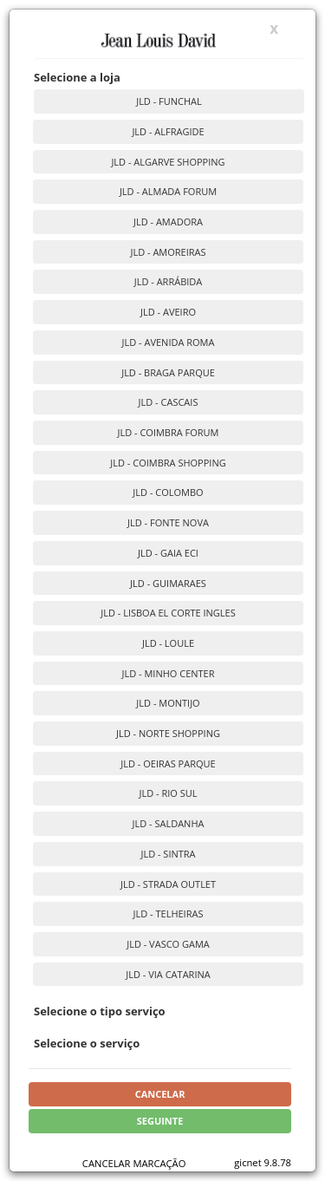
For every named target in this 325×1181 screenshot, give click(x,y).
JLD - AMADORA (168, 221)
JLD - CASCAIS (168, 401)
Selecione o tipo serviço (100, 1011)
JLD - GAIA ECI (168, 552)
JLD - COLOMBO (168, 492)
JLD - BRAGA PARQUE (168, 372)
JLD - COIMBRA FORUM (167, 432)
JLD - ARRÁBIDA (168, 281)
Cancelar (160, 1093)
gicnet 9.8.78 (262, 1162)
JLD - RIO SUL (169, 792)
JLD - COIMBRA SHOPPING (167, 462)
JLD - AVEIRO (168, 311)
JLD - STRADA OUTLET (168, 884)
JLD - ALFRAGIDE (168, 131)
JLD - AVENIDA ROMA (168, 342)
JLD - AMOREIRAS (167, 251)
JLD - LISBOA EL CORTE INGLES (168, 612)
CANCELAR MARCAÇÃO (134, 1163)
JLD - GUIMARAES (168, 583)
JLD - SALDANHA (169, 823)
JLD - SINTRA (167, 853)
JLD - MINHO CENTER (168, 673)
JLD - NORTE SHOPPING (168, 733)
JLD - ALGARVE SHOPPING (167, 161)
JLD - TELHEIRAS (168, 913)
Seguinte (160, 1120)
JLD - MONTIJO (167, 702)
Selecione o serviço (87, 1043)
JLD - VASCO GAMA (168, 943)
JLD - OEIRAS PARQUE (167, 763)
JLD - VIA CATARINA (168, 974)
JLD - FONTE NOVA (168, 522)
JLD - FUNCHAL (169, 101)
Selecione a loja (77, 77)
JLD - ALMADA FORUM (168, 191)
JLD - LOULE (168, 642)
